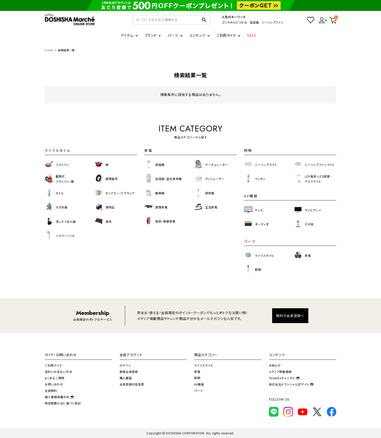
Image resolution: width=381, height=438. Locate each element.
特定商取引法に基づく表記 (63, 403)
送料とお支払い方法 (58, 371)
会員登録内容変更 (132, 384)
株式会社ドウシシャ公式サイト (291, 384)
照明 (197, 378)
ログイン (125, 365)
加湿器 (254, 22)
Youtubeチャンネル (284, 378)
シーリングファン (272, 22)
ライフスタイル (203, 365)
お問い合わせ (54, 384)
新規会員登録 (129, 371)
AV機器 (199, 384)
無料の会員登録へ (290, 315)
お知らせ (275, 365)
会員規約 (51, 390)
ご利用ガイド (226, 35)
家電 (197, 371)
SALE (251, 35)
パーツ (198, 390)
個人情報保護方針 (59, 397)
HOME (49, 50)
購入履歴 (126, 378)
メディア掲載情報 (280, 371)
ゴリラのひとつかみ (234, 22)
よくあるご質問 (54, 378)
